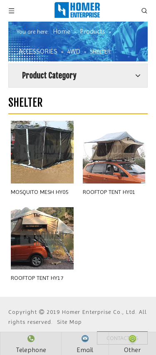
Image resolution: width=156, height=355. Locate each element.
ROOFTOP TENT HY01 (109, 192)
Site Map (69, 321)
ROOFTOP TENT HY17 (37, 277)
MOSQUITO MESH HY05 (39, 192)
